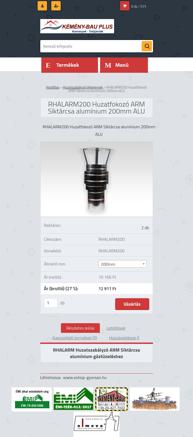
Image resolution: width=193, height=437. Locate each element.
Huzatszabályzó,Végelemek (83, 87)
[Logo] (77, 26)
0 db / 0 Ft (138, 6)
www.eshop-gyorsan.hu (85, 377)
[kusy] (50, 303)
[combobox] (123, 264)
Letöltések (116, 328)
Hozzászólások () (124, 337)
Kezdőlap (53, 87)
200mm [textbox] (108, 264)
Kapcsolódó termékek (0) (75, 337)
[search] (147, 46)
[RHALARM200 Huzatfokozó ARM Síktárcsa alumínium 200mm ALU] (97, 144)
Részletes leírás (80, 328)
